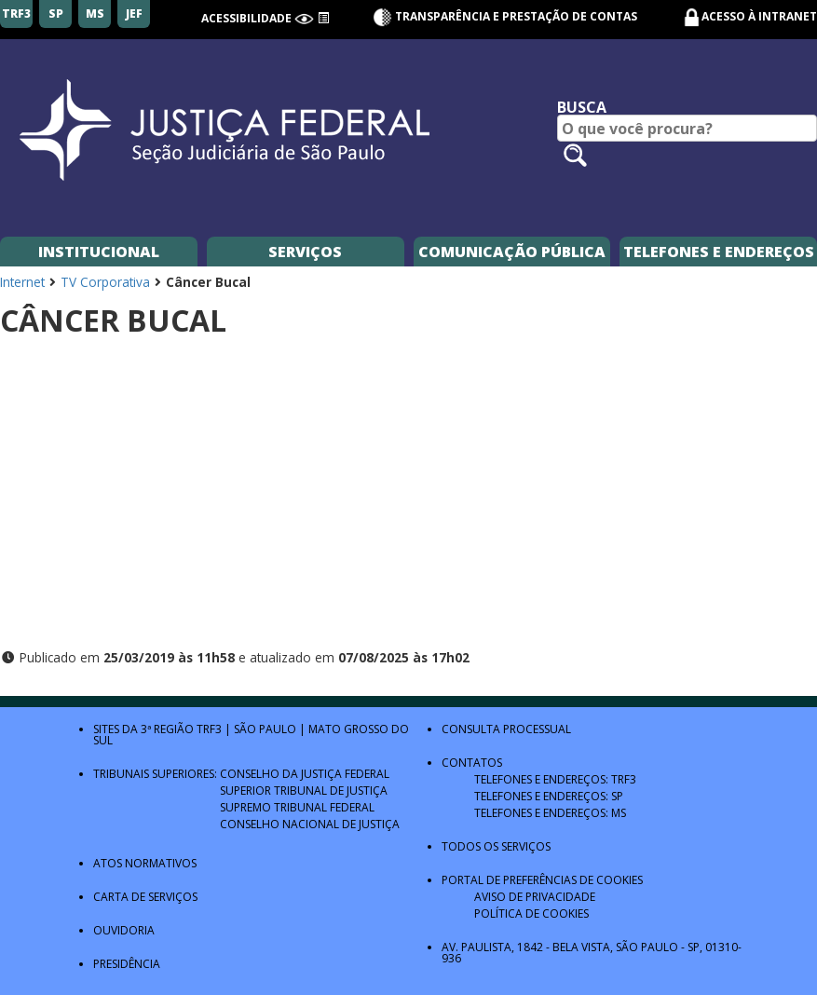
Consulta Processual (506, 729)
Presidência (126, 964)
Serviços (305, 251)
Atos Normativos (145, 863)
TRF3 (209, 729)
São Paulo (265, 729)
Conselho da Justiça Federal (304, 774)
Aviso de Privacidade (534, 897)
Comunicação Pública (512, 251)
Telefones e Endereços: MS (550, 813)
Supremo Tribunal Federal (297, 807)
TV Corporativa (105, 282)
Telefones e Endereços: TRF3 (555, 779)
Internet (22, 282)
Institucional (98, 251)
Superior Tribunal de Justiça (304, 790)
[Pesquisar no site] (575, 155)
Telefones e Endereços (718, 251)
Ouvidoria (124, 930)
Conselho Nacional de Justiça (310, 824)
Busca (581, 107)
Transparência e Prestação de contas (505, 16)
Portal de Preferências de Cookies (542, 880)
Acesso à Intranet (759, 16)
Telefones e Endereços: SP (548, 796)
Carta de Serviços (145, 897)
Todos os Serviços (496, 846)
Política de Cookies (531, 913)
